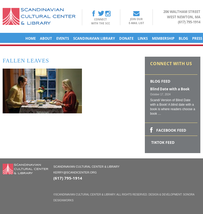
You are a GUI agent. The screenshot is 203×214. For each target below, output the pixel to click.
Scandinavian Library (94, 38)
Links (143, 38)
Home (30, 38)
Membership (163, 38)
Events (62, 38)
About (46, 38)
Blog (183, 38)
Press (197, 38)
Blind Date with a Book (170, 89)
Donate (126, 38)
